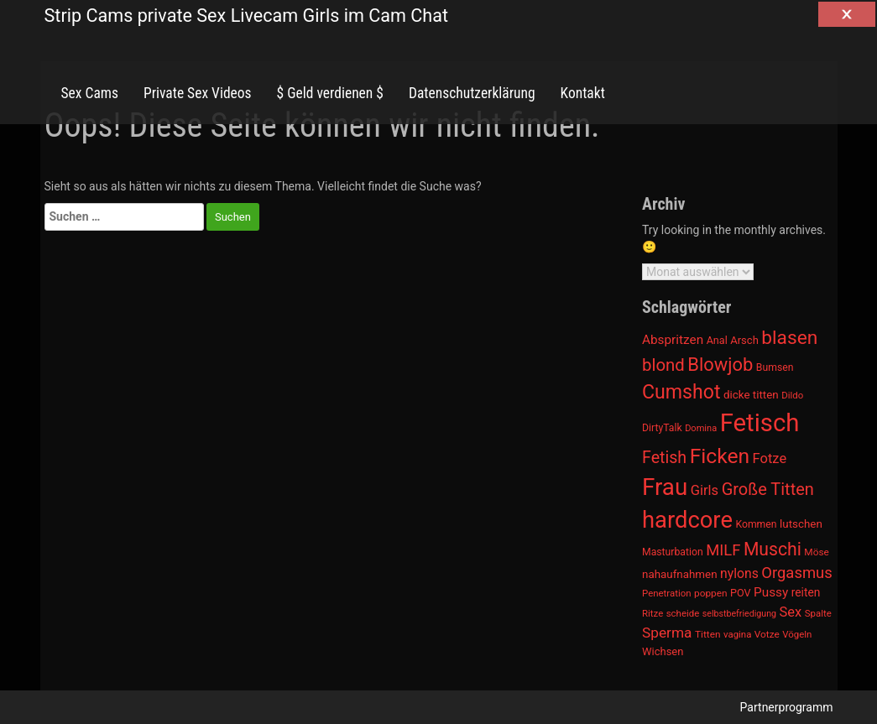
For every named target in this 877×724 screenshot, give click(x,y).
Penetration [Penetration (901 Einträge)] (667, 593)
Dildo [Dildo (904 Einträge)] (792, 395)
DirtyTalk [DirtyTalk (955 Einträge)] (662, 428)
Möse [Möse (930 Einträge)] (816, 552)
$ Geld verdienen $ (330, 93)
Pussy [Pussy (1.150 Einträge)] (771, 592)
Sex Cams (89, 93)
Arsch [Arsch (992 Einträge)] (744, 340)
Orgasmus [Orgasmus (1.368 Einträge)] (797, 573)
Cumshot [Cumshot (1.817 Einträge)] (681, 392)
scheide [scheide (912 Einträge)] (683, 613)
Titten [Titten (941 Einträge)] (707, 634)
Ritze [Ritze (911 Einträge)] (652, 613)
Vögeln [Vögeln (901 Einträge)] (797, 634)
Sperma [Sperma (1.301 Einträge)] (667, 632)
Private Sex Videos (198, 93)
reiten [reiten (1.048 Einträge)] (806, 592)
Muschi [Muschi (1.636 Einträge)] (772, 549)
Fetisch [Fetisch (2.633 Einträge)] (760, 423)
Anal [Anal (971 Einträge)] (717, 340)
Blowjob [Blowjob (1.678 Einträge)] (720, 364)
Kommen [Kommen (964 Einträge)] (755, 524)
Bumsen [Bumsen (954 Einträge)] (775, 367)
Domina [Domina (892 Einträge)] (701, 428)
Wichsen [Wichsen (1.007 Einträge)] (662, 651)
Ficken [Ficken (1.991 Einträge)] (719, 456)
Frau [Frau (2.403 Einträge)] (664, 487)
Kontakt (583, 93)
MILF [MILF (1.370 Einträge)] (723, 550)
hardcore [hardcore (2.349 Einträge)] (687, 520)
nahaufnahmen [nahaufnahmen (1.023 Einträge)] (680, 574)
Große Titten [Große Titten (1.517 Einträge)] (768, 489)
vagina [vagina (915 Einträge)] (737, 634)
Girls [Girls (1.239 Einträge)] (704, 490)
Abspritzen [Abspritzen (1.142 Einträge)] (672, 339)
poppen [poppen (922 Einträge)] (710, 593)
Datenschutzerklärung (472, 93)
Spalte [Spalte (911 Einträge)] (818, 613)
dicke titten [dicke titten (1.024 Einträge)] (751, 394)
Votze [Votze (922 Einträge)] (767, 634)
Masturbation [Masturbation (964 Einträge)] (672, 552)
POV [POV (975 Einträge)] (740, 592)
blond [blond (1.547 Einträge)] (663, 365)
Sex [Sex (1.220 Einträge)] (790, 612)
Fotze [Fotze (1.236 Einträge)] (770, 458)
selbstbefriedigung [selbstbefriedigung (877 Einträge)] (739, 613)
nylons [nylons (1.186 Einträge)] (739, 573)
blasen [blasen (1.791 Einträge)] (789, 337)
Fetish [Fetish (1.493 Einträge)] (664, 457)
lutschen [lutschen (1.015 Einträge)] (801, 524)
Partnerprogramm (786, 707)
